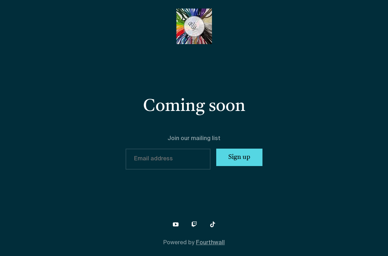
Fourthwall (210, 243)
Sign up (239, 157)
